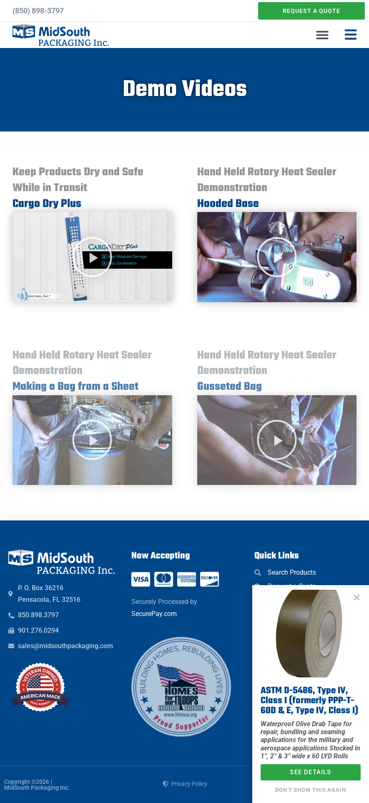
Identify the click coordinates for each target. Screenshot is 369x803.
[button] (322, 35)
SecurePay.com (154, 614)
